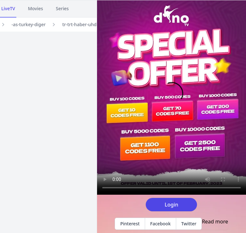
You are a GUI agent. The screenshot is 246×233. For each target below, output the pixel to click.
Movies (35, 8)
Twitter (188, 224)
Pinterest (129, 224)
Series (62, 8)
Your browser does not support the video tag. (171, 97)
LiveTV (8, 8)
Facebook (160, 224)
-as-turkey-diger (28, 24)
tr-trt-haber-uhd (79, 24)
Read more (215, 221)
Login (171, 204)
